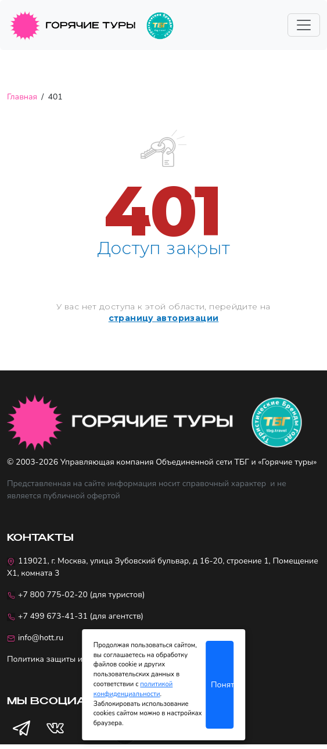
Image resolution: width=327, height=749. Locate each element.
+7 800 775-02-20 (53, 594)
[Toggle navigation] (304, 25)
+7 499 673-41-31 (53, 616)
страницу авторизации (164, 318)
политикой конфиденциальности (133, 689)
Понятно (222, 684)
